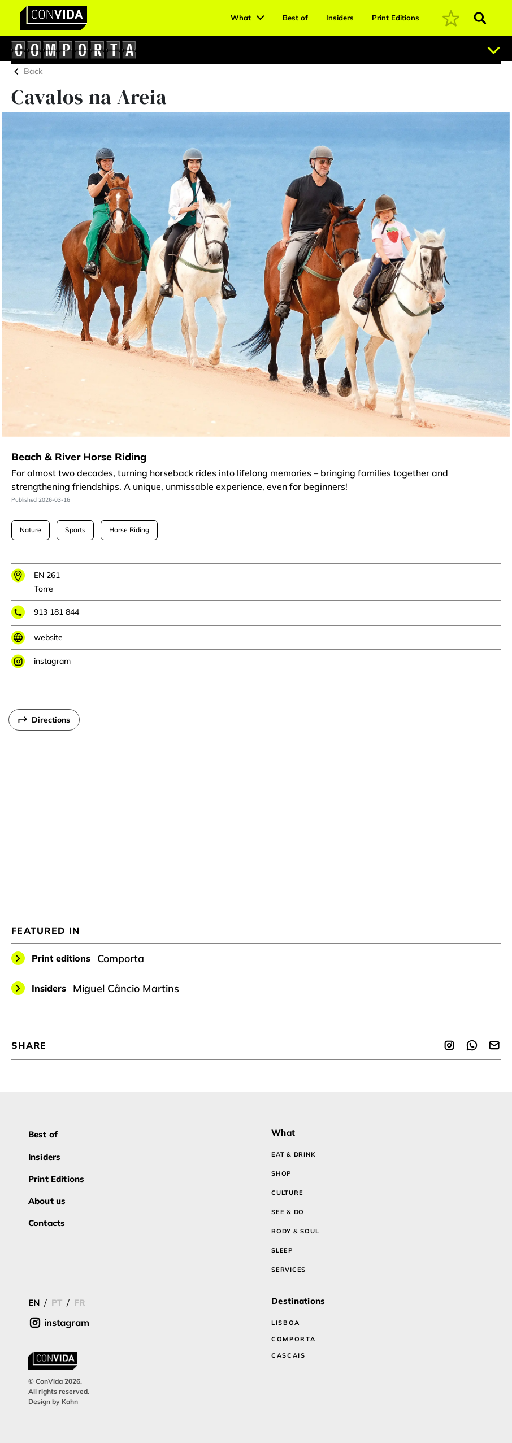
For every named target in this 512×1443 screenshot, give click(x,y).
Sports (75, 529)
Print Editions (395, 17)
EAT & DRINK (293, 1154)
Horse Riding (129, 529)
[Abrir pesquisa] (480, 18)
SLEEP (282, 1250)
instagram (52, 661)
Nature (30, 529)
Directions (51, 720)
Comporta (120, 958)
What (241, 17)
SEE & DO (287, 1212)
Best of (295, 17)
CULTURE (287, 1193)
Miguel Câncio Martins (126, 988)
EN (34, 1302)
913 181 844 (56, 612)
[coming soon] (451, 18)
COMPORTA (293, 1339)
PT (56, 1302)
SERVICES (288, 1270)
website (48, 637)
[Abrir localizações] (494, 50)
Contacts (46, 1223)
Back (26, 72)
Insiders (340, 17)
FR (79, 1302)
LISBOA (285, 1323)
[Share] (449, 1045)
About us (47, 1201)
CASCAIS (288, 1355)
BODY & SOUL (295, 1231)
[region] (256, 799)
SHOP (281, 1173)
